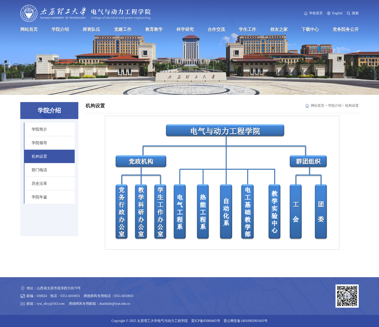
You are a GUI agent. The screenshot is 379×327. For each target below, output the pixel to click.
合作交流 (216, 29)
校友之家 (279, 29)
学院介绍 (60, 29)
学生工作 (247, 29)
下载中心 (310, 29)
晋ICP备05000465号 (205, 321)
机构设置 (352, 105)
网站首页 (29, 29)
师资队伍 (91, 29)
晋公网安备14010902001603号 (246, 321)
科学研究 (185, 29)
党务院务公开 (346, 29)
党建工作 (122, 29)
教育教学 (154, 29)
